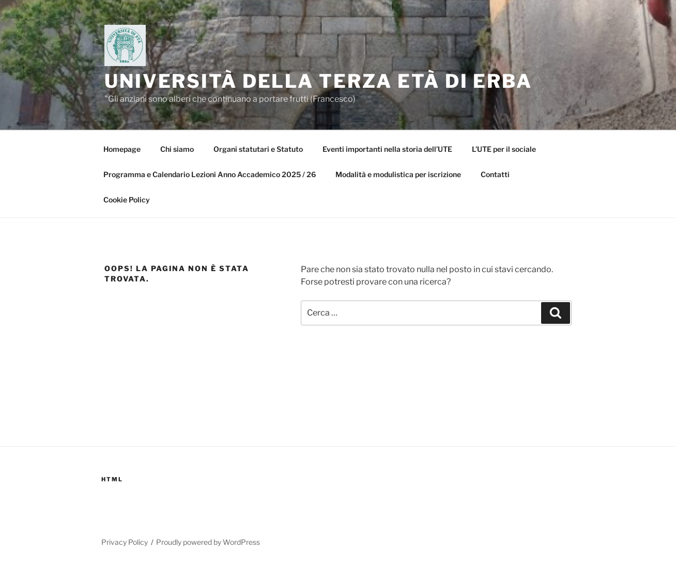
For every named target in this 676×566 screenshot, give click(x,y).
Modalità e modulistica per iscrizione (398, 174)
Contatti (495, 174)
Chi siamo (177, 149)
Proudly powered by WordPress (208, 542)
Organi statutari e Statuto (258, 149)
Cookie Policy (126, 199)
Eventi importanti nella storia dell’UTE (387, 149)
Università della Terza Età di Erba (318, 81)
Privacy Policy (124, 542)
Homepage (122, 149)
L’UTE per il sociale (504, 149)
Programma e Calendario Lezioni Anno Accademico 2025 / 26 (209, 174)
